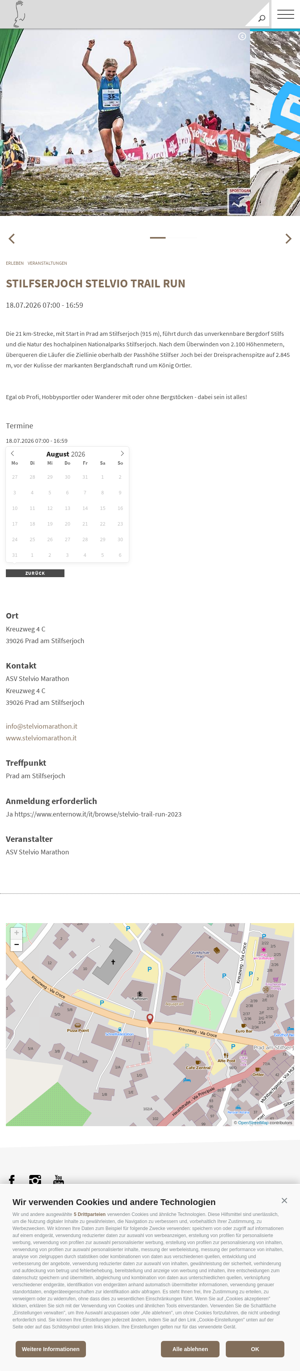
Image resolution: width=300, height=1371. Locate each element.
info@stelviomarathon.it (41, 726)
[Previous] (12, 238)
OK (255, 1349)
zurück (35, 573)
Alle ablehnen (190, 1349)
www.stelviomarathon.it (41, 737)
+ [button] (16, 934)
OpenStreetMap (254, 1122)
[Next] (287, 238)
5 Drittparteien (89, 1214)
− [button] (16, 945)
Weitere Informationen (51, 1349)
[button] (284, 1200)
